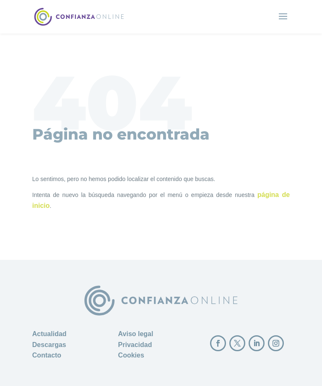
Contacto (46, 355)
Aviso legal (135, 333)
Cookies (131, 355)
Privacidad (135, 344)
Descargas (49, 344)
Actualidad (49, 333)
